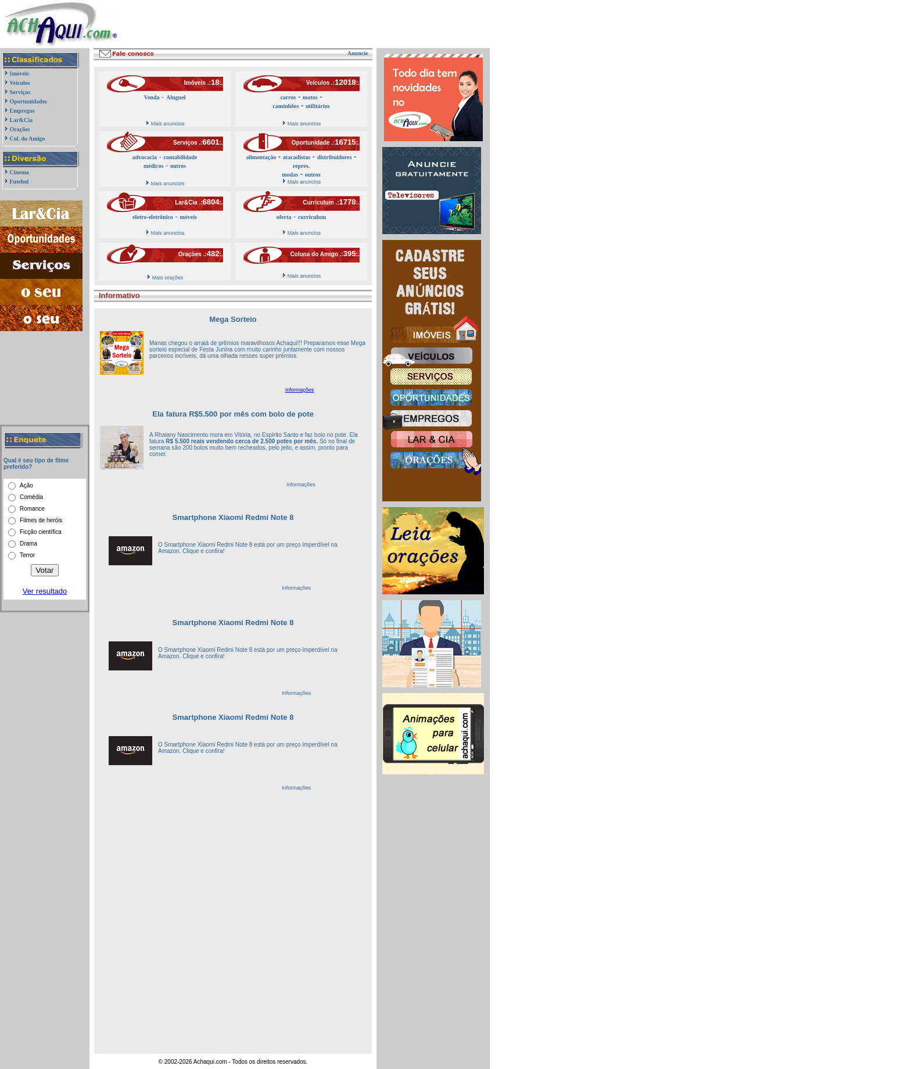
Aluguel (175, 97)
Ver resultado (45, 591)
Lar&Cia (21, 120)
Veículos (20, 83)
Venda (152, 97)
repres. (301, 166)
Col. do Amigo (27, 138)
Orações (20, 129)
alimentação (261, 157)
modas (290, 174)
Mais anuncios (168, 124)
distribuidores (334, 157)
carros (288, 97)
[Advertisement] (275, 24)
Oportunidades (28, 101)
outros (178, 166)
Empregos (22, 110)
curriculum (312, 217)
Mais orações (168, 278)
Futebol (19, 181)
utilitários (318, 106)
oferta (284, 217)
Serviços (20, 92)
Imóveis (19, 73)
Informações (299, 390)
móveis (188, 217)
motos (310, 97)
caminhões (285, 106)
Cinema (19, 172)
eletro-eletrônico (152, 217)
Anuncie (357, 53)
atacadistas (296, 157)
